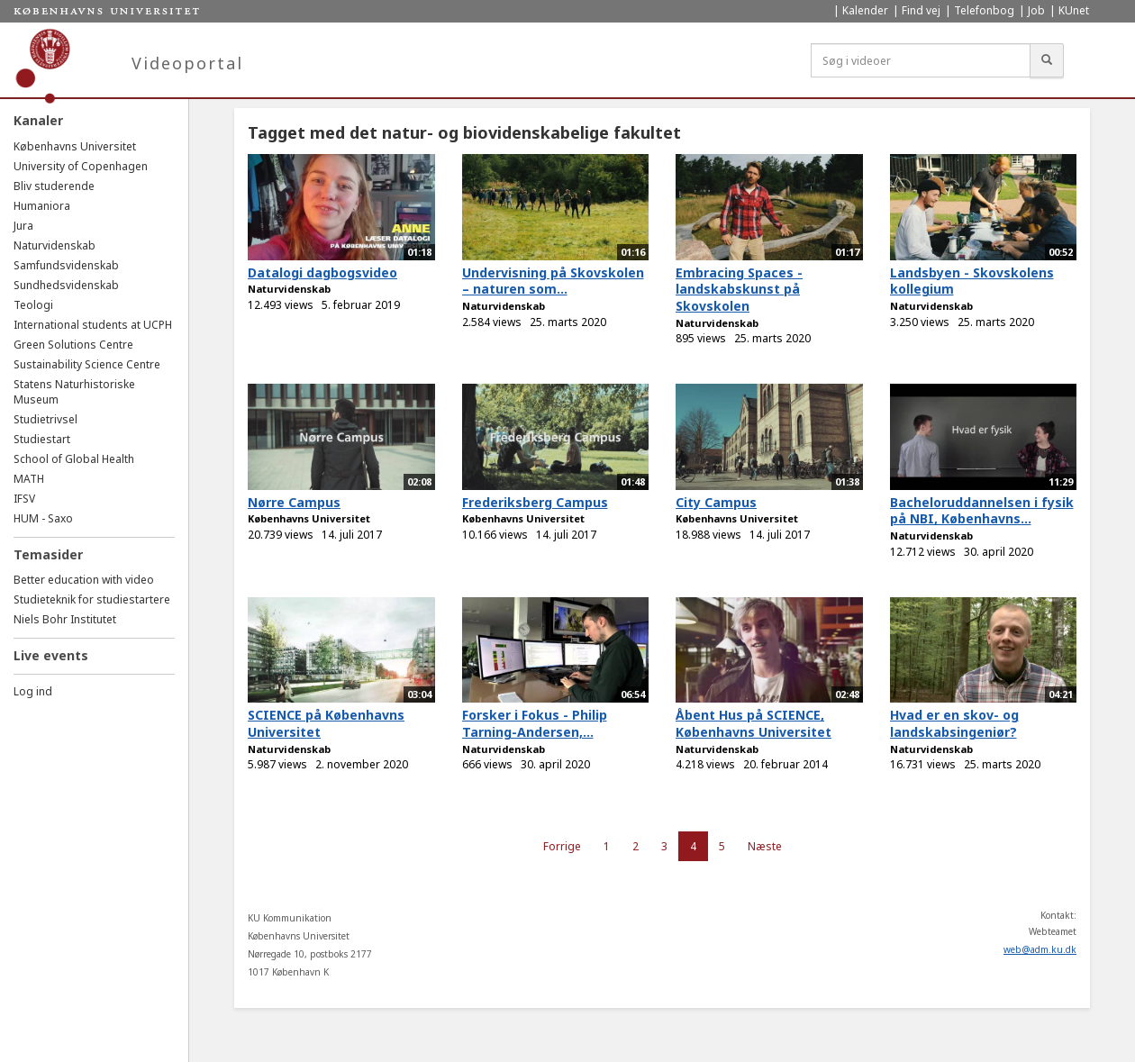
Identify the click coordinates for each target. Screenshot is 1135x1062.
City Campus (716, 502)
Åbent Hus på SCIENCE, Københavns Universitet (753, 723)
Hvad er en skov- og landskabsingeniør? (954, 723)
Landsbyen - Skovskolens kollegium (972, 281)
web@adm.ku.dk (1039, 949)
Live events (51, 655)
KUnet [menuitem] (1073, 10)
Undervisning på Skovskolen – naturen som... (553, 281)
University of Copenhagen (81, 166)
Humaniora (42, 205)
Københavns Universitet (75, 146)
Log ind (33, 691)
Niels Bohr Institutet (65, 619)
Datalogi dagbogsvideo (322, 272)
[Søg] (1047, 60)
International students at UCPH (93, 324)
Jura (23, 225)
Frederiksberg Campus (535, 502)
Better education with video (84, 579)
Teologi (33, 305)
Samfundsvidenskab (66, 265)
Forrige (562, 846)
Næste (765, 846)
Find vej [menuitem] (921, 10)
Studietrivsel (45, 419)
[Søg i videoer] (921, 60)
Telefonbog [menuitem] (984, 10)
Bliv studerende (54, 186)
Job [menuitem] (1036, 10)
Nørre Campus (294, 502)
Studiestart (42, 439)
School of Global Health (74, 459)
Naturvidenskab (54, 245)
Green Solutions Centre (73, 344)
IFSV (24, 498)
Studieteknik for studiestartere (92, 599)
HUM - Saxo (43, 518)
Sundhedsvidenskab (66, 285)
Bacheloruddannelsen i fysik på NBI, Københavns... (982, 511)
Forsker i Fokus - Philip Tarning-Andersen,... (534, 723)
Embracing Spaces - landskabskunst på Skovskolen (739, 289)
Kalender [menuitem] (865, 10)
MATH (29, 478)
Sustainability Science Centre (87, 364)
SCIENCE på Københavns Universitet (326, 723)
